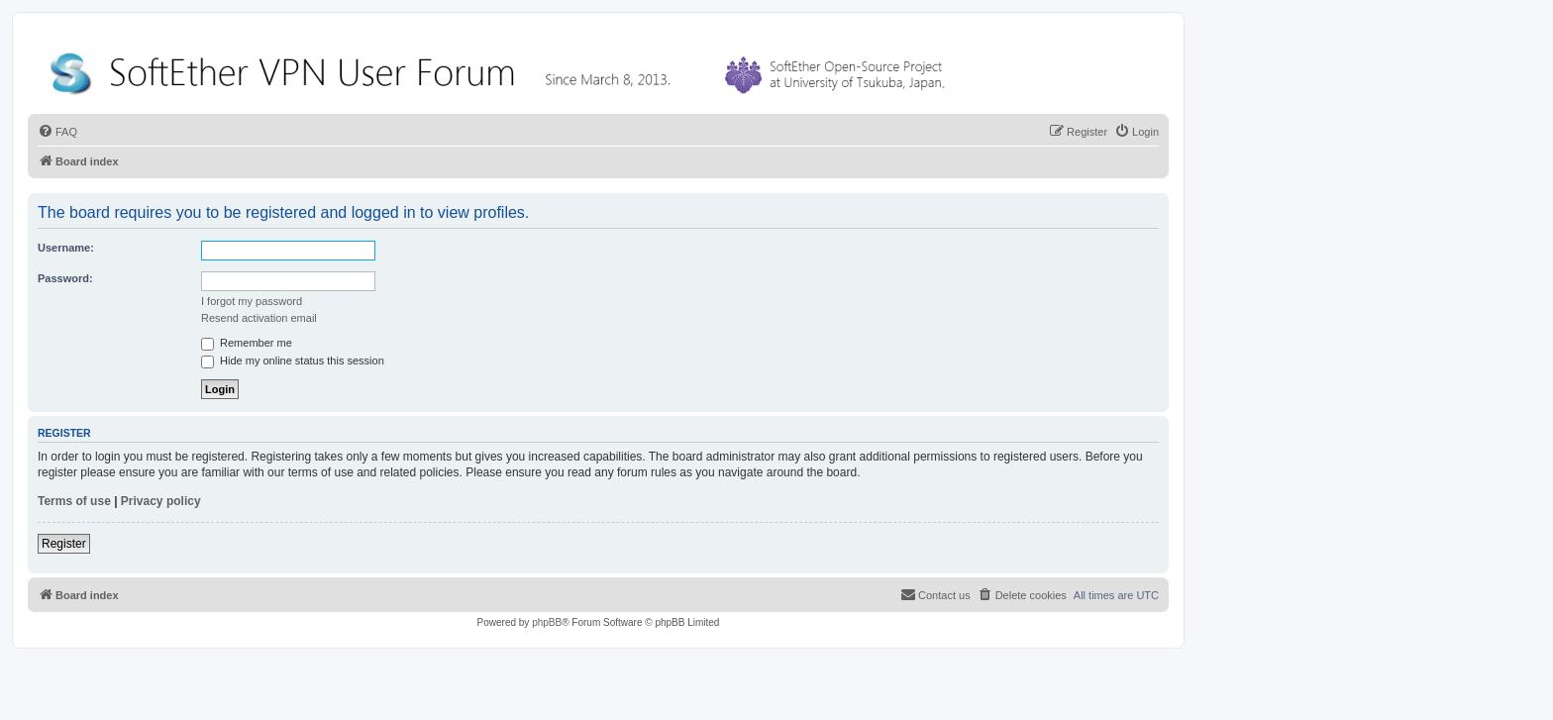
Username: (66, 248)
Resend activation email (259, 318)
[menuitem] (57, 132)
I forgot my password (251, 301)
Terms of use (74, 501)
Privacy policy (161, 501)
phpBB (547, 622)
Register (64, 544)
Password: (65, 278)
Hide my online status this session (292, 360)
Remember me (246, 343)
